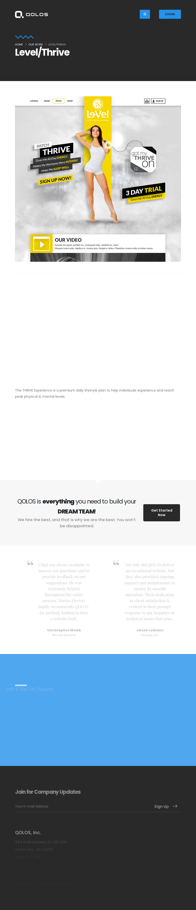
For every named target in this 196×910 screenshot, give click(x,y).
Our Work (35, 44)
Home (19, 44)
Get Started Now (161, 512)
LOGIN (170, 14)
